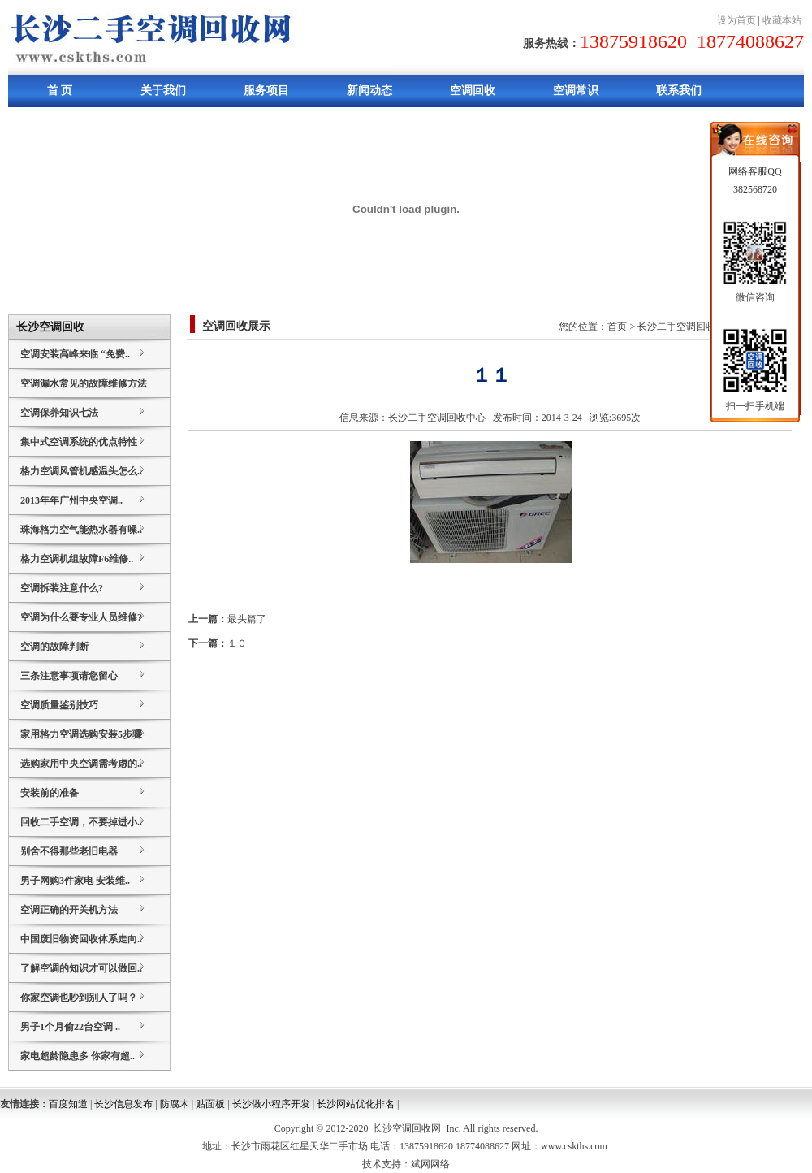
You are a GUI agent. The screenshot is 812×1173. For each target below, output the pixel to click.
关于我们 (163, 90)
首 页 (60, 90)
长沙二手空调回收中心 (437, 417)
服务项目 (266, 90)
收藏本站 (781, 20)
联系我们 (679, 90)
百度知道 (68, 1104)
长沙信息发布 (123, 1104)
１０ (237, 643)
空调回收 (472, 90)
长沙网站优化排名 (356, 1104)
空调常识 (575, 90)
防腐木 (174, 1104)
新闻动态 (369, 90)
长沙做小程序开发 (271, 1104)
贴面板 (210, 1104)
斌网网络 (430, 1164)
